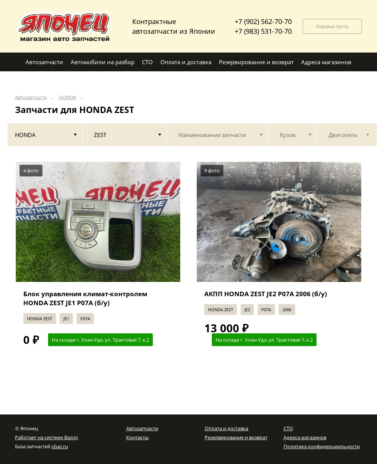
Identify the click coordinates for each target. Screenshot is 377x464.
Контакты (137, 437)
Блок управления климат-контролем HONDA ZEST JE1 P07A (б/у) (85, 298)
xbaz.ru (59, 446)
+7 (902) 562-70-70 (263, 21)
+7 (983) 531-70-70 (263, 31)
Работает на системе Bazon (46, 437)
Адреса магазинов (305, 437)
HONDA (67, 97)
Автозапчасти (31, 97)
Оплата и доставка (226, 428)
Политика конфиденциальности (322, 446)
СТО (288, 428)
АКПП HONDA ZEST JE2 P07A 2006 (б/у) (265, 293)
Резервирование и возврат (236, 437)
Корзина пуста (332, 26)
